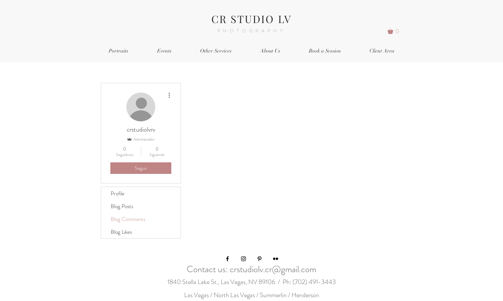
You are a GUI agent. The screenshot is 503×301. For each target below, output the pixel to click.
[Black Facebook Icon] (227, 259)
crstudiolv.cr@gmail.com (273, 269)
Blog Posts (122, 206)
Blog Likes (121, 232)
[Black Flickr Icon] (275, 259)
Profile (117, 193)
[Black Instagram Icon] (243, 259)
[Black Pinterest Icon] (259, 259)
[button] (396, 31)
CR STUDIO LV (251, 19)
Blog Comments (128, 219)
